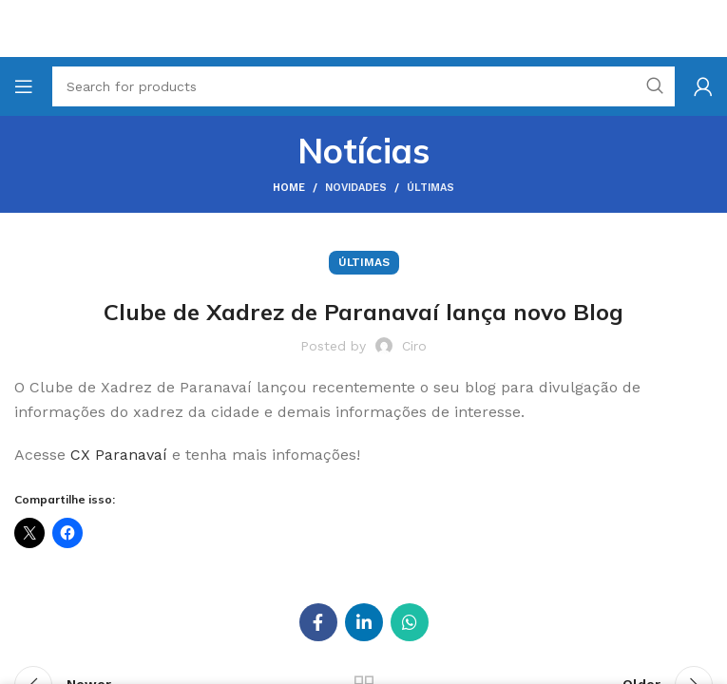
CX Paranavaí (118, 455)
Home (289, 187)
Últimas (430, 187)
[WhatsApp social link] (410, 622)
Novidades (356, 187)
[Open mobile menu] (24, 86)
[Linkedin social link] (364, 622)
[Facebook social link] (318, 622)
